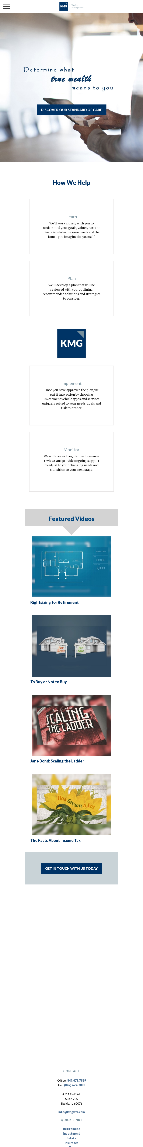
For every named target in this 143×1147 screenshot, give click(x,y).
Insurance (72, 1143)
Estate (71, 1138)
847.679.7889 (76, 1080)
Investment (71, 1133)
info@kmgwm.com (71, 1112)
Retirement (71, 1129)
